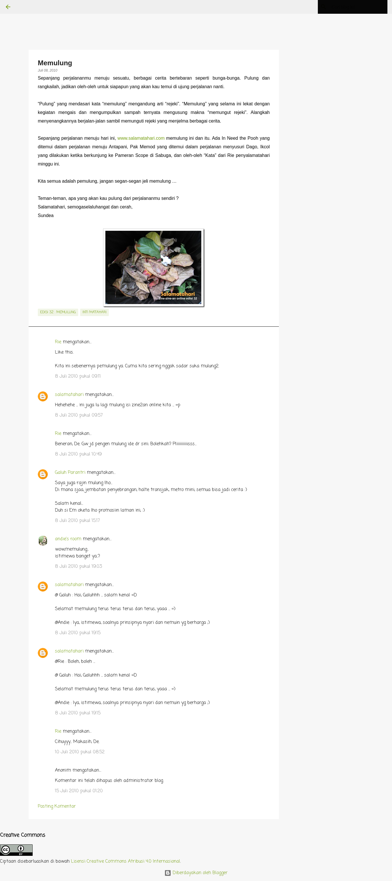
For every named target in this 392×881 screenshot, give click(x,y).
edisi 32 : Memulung (58, 312)
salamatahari (69, 394)
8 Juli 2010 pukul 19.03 (78, 566)
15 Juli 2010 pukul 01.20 (79, 791)
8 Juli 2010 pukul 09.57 (79, 415)
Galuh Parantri (70, 472)
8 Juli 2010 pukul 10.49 (78, 454)
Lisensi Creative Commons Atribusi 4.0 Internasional (125, 861)
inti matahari (94, 312)
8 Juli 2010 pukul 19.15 (78, 633)
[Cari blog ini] (357, 7)
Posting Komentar (57, 806)
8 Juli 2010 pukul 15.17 (77, 520)
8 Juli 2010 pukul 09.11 (78, 376)
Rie (58, 342)
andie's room (68, 539)
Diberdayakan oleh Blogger (196, 873)
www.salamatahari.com (141, 138)
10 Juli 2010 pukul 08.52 (80, 752)
